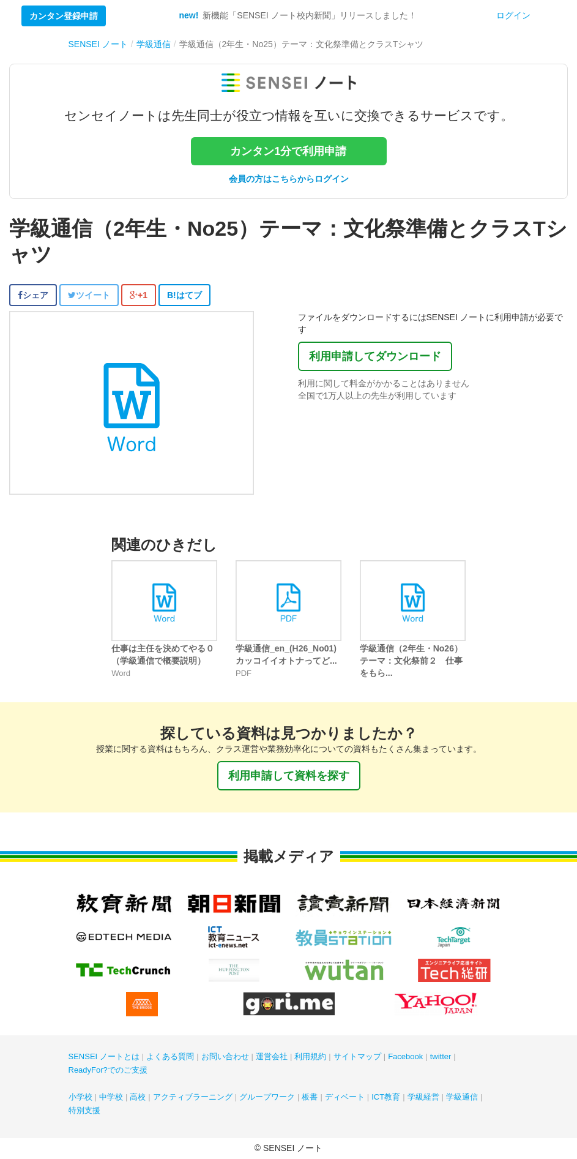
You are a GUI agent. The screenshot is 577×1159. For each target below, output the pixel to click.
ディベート (345, 1096)
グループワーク (267, 1096)
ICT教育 (385, 1096)
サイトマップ (357, 1056)
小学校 (80, 1096)
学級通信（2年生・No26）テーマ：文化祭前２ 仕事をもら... (411, 660)
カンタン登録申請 (63, 16)
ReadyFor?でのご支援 (108, 1070)
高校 (138, 1096)
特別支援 (84, 1110)
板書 (310, 1096)
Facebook (405, 1056)
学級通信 (462, 1096)
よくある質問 (170, 1056)
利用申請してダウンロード (375, 356)
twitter (441, 1056)
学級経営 (423, 1096)
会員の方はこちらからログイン (289, 179)
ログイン (513, 15)
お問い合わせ (225, 1056)
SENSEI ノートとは (104, 1056)
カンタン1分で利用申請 (288, 151)
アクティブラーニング (193, 1096)
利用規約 (310, 1056)
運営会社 (272, 1056)
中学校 (111, 1096)
